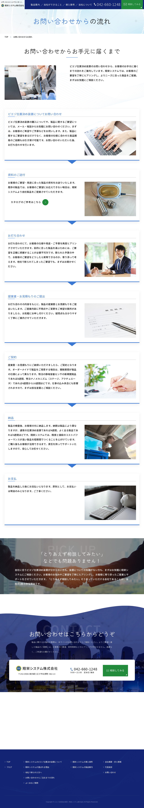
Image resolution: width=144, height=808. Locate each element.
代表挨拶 (108, 767)
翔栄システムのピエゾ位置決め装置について (43, 761)
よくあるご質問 (31, 783)
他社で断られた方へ (33, 772)
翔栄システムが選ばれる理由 (37, 767)
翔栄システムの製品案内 (83, 767)
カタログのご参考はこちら (26, 202)
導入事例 (70, 4)
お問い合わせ (110, 772)
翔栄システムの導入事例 (83, 761)
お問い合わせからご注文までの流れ (40, 777)
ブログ (9, 767)
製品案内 (35, 4)
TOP (6, 37)
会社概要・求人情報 (113, 761)
